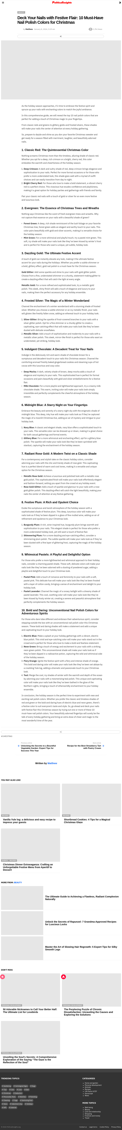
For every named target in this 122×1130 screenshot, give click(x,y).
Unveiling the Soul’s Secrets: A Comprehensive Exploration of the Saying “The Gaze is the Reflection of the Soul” (29, 1060)
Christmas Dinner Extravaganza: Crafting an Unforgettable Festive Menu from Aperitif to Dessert (28, 867)
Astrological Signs (21, 1086)
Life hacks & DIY (91, 1091)
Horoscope (89, 1094)
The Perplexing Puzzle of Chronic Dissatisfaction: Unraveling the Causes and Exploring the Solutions (88, 1012)
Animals (88, 1087)
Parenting (33, 1097)
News (87, 1096)
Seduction (18, 1093)
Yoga (15, 1100)
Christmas (7, 736)
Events (5, 860)
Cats (12, 1090)
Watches (23, 1097)
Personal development (11, 1005)
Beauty (18, 882)
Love (20, 1090)
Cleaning (7, 1100)
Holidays (30, 1104)
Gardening (7, 1086)
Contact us (83, 1127)
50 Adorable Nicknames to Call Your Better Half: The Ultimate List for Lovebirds (30, 1010)
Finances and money (92, 1116)
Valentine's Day (17, 1104)
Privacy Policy (116, 1127)
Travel (87, 1118)
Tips (5, 1090)
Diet (27, 1090)
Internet (13, 1108)
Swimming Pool (27, 1100)
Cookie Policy (104, 1127)
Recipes (5, 816)
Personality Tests (9, 1097)
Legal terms (93, 1127)
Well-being (89, 1108)
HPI (5, 1108)
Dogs (33, 1086)
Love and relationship (93, 1112)
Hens (5, 1104)
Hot (63, 976)
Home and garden (91, 1083)
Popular (2, 976)
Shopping (88, 1114)
